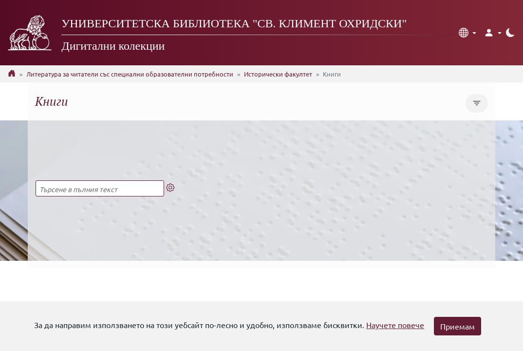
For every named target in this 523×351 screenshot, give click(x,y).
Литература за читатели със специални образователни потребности (129, 74)
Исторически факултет (278, 74)
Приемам (457, 326)
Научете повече (395, 325)
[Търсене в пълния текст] (100, 188)
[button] (467, 32)
